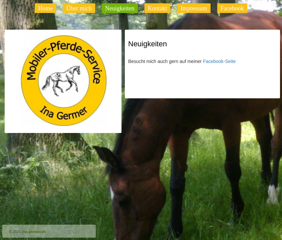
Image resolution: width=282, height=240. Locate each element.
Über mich (78, 8)
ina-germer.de (34, 232)
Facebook (232, 8)
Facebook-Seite (220, 61)
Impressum (194, 8)
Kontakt (157, 8)
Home (45, 8)
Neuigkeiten (119, 8)
